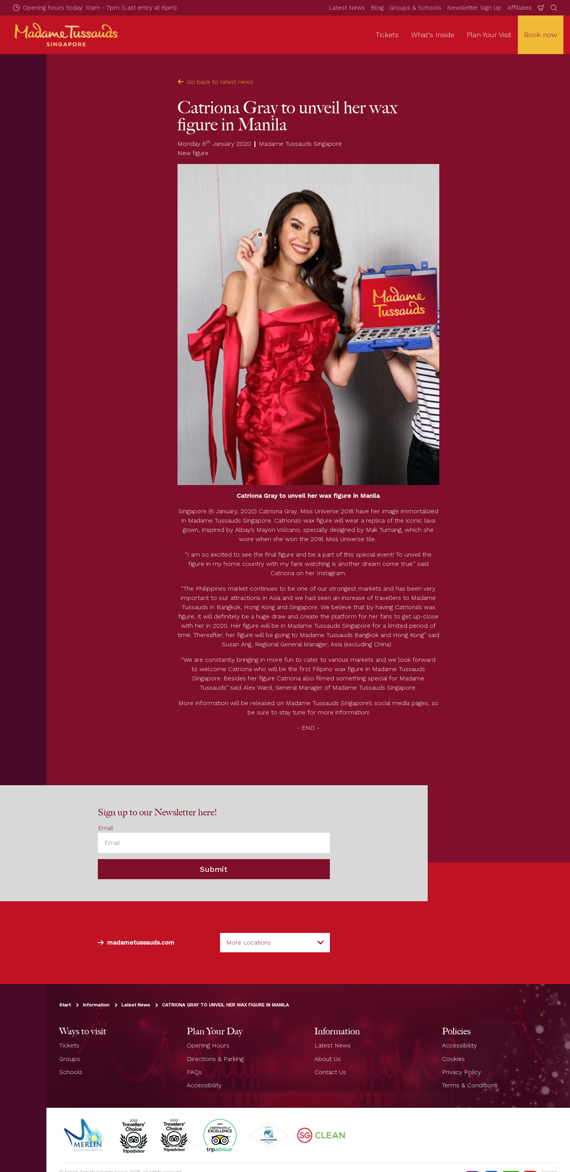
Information (96, 1005)
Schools (70, 1072)
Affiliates (519, 7)
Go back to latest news (215, 81)
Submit (213, 869)
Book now (540, 35)
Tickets (69, 1045)
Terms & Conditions (470, 1085)
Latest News (347, 7)
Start (65, 1005)
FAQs (194, 1072)
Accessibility (204, 1085)
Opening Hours (208, 1045)
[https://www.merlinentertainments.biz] (85, 1135)
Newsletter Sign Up (474, 7)
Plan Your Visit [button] (489, 35)
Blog (377, 7)
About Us (327, 1059)
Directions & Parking (215, 1059)
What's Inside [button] (432, 35)
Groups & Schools (415, 7)
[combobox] (275, 942)
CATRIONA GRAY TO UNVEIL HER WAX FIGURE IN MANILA (225, 1005)
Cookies (453, 1059)
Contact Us (330, 1072)
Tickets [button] (387, 35)
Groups (69, 1059)
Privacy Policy (461, 1072)
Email (105, 828)
